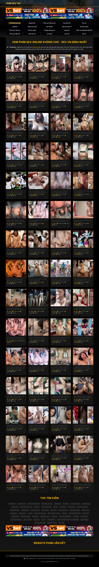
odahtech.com (32, 558)
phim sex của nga (25, 516)
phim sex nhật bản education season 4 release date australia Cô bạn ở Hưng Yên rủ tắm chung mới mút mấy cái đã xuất (37, 338)
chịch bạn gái (13, 513)
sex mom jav (63, 507)
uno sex (55, 507)
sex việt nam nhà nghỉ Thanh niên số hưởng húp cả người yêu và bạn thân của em (38, 250)
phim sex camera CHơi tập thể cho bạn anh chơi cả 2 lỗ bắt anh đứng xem (60, 133)
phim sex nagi (85, 510)
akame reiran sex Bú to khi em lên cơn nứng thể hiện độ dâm (37, 485)
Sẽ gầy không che (49, 30)
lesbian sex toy (25, 510)
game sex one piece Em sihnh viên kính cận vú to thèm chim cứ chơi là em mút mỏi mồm (60, 309)
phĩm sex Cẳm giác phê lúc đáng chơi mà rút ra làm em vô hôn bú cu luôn (15, 250)
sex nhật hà (66, 503)
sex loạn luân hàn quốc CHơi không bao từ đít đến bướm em (15, 103)
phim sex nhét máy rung (54, 513)
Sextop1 (14, 26)
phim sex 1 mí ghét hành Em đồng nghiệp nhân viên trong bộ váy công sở (15, 309)
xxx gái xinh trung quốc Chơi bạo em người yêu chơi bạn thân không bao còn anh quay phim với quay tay (83, 455)
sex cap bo (54, 516)
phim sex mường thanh (65, 516)
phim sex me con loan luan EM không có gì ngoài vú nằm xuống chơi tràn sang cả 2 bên (38, 133)
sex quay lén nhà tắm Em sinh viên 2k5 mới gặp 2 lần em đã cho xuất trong (82, 103)
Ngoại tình (32, 23)
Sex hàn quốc (32, 30)
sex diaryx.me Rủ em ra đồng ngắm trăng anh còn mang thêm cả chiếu (37, 455)
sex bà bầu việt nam (82, 507)
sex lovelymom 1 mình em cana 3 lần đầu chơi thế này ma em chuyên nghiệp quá (60, 221)
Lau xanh (49, 34)
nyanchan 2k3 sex (51, 522)
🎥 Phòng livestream (15, 23)
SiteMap (73, 558)
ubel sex (64, 513)
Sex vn (84, 34)
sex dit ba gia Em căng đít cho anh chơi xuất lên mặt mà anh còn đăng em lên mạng (60, 426)
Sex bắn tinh (67, 23)
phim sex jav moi (35, 510)
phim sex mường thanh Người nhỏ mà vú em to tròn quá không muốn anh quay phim (60, 74)
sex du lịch (61, 522)
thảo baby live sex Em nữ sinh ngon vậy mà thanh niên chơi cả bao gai (60, 191)
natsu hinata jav (84, 519)
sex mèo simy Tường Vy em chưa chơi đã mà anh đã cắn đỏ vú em (16, 367)
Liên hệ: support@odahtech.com (49, 561)
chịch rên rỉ (36, 519)
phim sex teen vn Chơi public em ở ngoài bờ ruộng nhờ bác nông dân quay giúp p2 (60, 279)
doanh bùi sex (15, 516)
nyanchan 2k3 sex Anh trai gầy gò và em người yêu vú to (15, 74)
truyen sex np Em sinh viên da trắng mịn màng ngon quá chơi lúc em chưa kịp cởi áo (15, 426)
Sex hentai (49, 26)
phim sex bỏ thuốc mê (40, 513)
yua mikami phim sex (47, 503)
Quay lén (67, 30)
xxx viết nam (35, 516)
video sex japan (86, 503)
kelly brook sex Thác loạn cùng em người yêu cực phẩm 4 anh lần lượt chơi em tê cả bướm (15, 338)
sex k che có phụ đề (40, 522)
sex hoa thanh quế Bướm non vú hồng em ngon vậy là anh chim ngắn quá (83, 485)
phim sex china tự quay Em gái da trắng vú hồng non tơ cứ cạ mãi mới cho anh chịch (37, 426)
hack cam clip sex (75, 503)
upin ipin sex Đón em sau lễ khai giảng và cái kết (15, 455)
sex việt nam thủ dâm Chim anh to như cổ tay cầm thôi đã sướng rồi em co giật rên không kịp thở (60, 367)
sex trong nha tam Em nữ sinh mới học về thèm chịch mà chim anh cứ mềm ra (82, 74)
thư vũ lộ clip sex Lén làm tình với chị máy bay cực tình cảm (60, 103)
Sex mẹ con (32, 34)
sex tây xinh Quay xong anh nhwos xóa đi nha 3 (36, 162)
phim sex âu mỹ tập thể (33, 503)
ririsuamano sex (21, 503)
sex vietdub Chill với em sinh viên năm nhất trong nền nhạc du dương (16, 397)
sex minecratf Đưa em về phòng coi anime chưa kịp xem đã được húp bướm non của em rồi (82, 397)
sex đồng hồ (57, 503)
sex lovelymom (51, 519)
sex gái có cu (22, 513)
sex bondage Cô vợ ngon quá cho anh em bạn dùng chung (15, 485)
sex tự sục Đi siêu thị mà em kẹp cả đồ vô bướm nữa (38, 279)
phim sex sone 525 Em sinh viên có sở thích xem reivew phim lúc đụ (82, 133)
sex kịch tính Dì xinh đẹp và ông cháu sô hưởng (82, 221)
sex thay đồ (53, 510)
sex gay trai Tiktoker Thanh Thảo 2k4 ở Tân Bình (38, 221)
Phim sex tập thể (15, 34)
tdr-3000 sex (12, 503)
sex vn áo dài (45, 510)
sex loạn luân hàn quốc (74, 513)
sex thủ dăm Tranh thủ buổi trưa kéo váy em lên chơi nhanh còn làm (37, 74)
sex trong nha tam (63, 510)
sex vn (10, 76)
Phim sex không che (49, 23)
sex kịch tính (86, 513)
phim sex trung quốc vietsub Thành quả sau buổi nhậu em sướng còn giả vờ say (82, 250)
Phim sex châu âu (14, 30)
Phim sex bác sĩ (67, 26)
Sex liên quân (84, 26)
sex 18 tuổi (36, 507)
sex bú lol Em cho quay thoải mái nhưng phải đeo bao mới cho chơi (60, 338)
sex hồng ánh (71, 507)
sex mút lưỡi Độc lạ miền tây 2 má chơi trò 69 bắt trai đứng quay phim (38, 191)
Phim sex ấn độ (32, 26)
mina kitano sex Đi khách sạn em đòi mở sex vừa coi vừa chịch (38, 397)
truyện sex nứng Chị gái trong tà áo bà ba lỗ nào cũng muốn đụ (82, 309)
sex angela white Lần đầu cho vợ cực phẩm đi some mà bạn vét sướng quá (83, 338)
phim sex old (84, 516)
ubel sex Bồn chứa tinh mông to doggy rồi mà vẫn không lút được (15, 221)
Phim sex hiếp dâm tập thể (84, 30)
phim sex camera (45, 516)
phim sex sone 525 (74, 510)
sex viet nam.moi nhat (16, 519)
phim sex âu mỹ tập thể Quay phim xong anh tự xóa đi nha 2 (60, 162)
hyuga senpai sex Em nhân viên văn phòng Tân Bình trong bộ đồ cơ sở (82, 162)
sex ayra (30, 513)
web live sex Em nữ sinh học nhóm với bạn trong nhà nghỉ (14, 191)
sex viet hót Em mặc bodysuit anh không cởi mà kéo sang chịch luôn (38, 367)
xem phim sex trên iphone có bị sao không (67, 519)
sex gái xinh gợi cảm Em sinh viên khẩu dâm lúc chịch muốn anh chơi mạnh (82, 279)
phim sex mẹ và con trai (26, 507)
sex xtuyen (76, 516)
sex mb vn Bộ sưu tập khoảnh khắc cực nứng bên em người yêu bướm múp (60, 485)
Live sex (66, 34)
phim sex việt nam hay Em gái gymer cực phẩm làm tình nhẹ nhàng (15, 279)
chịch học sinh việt (46, 507)
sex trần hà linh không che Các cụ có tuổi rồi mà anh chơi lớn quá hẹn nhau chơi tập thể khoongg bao (37, 309)
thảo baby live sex (14, 510)
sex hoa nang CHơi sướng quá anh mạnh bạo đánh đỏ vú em (37, 103)
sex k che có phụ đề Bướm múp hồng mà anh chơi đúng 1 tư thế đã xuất (15, 162)
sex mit (43, 519)
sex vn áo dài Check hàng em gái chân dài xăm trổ (83, 191)
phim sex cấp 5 (27, 519)
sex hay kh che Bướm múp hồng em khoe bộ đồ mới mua (60, 250)
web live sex (15, 507)
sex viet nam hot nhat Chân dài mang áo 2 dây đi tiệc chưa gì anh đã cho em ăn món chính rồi (60, 455)
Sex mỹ (84, 23)
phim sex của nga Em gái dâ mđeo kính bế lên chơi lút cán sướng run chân (15, 133)
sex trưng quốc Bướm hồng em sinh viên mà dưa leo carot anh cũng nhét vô (60, 397)
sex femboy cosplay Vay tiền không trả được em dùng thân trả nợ (82, 367)
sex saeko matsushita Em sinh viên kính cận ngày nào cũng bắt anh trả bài (82, 426)
